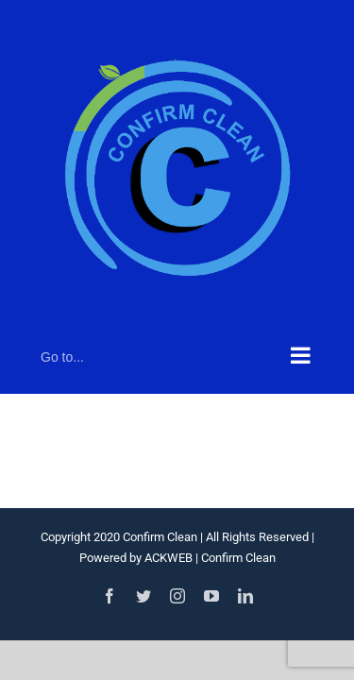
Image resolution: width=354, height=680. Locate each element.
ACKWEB (168, 558)
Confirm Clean (238, 558)
